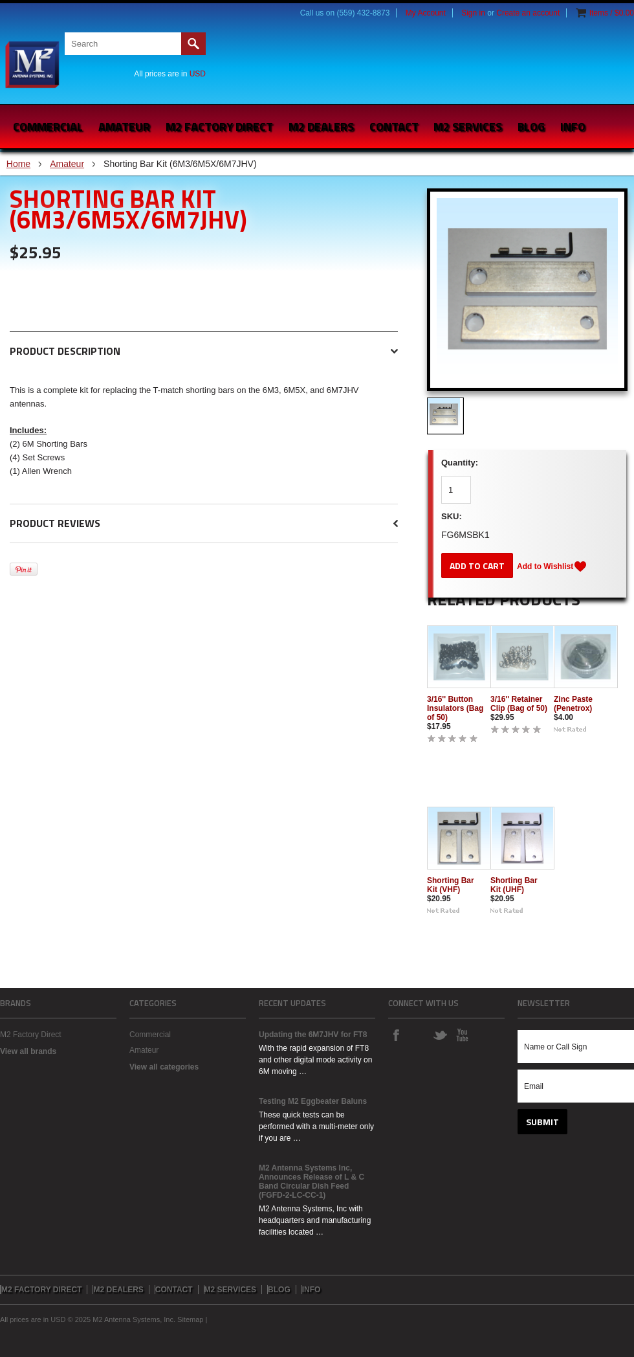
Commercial (48, 126)
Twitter (440, 1034)
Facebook (396, 1034)
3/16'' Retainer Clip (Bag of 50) (518, 704)
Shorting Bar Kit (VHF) (450, 885)
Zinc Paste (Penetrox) (573, 704)
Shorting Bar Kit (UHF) (514, 885)
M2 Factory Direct (30, 1034)
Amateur (124, 126)
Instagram (418, 1034)
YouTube (462, 1034)
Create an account (528, 12)
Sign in (473, 12)
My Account (426, 12)
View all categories (164, 1066)
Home (18, 164)
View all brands (28, 1051)
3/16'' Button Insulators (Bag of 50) (455, 708)
